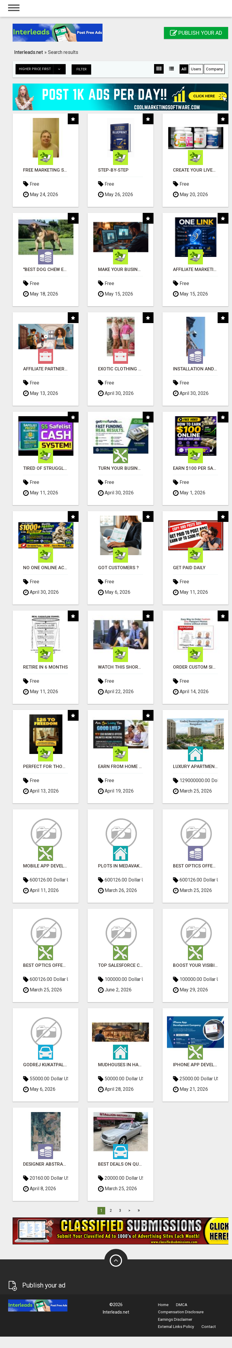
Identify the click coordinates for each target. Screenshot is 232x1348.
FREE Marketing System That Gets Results (45, 170)
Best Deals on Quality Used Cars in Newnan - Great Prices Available (120, 1164)
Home (163, 1304)
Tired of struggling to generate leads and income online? (45, 468)
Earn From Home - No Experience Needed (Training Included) (120, 766)
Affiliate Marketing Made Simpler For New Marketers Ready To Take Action (195, 269)
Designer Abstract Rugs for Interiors (45, 1164)
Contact (208, 1326)
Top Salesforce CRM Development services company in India (120, 965)
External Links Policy (176, 1326)
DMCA (181, 1304)
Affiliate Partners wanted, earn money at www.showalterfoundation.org (45, 368)
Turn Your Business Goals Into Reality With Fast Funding (120, 468)
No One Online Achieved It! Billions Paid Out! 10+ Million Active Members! (45, 567)
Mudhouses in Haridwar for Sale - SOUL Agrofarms (120, 1064)
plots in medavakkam (120, 866)
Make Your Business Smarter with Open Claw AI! (120, 269)
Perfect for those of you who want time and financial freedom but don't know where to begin (45, 766)
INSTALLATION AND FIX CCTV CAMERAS (195, 368)
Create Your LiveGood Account (195, 170)
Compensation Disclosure (181, 1311)
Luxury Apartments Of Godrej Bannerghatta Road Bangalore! (195, 766)
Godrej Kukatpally (45, 1064)
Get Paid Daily (189, 567)
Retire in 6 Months (45, 667)
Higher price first (42, 69)
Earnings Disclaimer (175, 1319)
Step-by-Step (113, 170)
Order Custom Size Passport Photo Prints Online (195, 667)
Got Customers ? (118, 567)
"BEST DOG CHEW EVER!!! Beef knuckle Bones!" (45, 269)
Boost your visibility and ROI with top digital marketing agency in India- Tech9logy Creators (195, 965)
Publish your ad (196, 33)
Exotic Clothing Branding (120, 368)
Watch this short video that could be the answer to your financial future (120, 667)
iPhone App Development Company (195, 1064)
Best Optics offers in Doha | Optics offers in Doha (195, 866)
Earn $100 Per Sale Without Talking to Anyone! (195, 468)
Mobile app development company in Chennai (45, 866)
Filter (82, 69)
